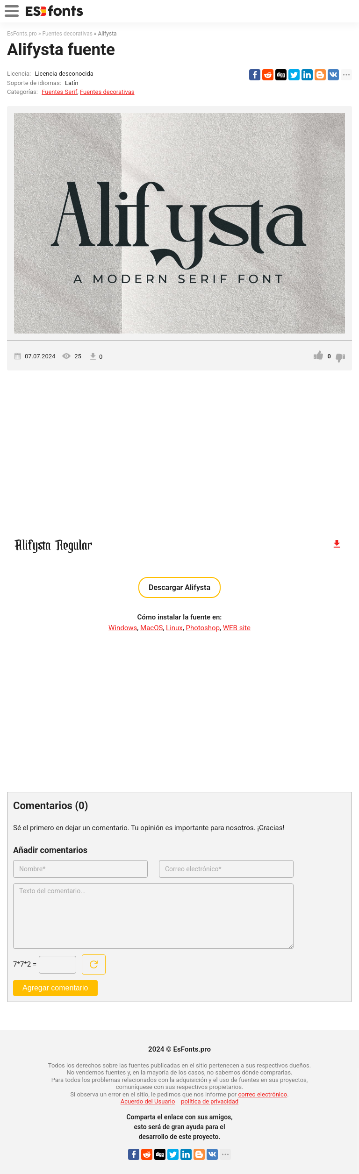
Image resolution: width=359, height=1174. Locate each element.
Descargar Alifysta (179, 587)
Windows (122, 628)
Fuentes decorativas (107, 91)
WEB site (237, 628)
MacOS (151, 628)
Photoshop (203, 628)
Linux (174, 628)
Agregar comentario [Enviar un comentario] (55, 988)
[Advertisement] (179, 449)
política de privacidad (209, 1101)
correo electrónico (262, 1094)
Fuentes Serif (59, 91)
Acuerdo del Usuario (148, 1101)
